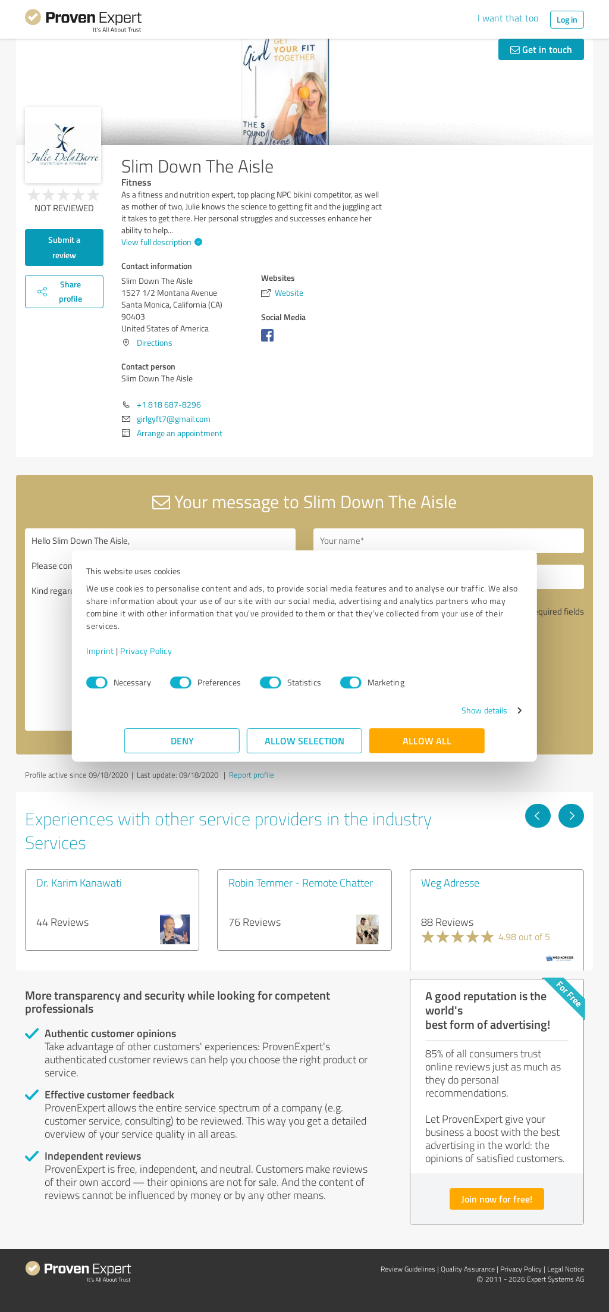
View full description (160, 242)
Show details (446, 710)
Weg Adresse (450, 882)
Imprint (138, 650)
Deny (182, 740)
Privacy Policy (184, 650)
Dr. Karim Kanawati (79, 882)
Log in (567, 19)
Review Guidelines (408, 1269)
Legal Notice (565, 1269)
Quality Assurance (468, 1269)
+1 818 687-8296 (169, 404)
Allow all (427, 740)
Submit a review (64, 247)
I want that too (508, 17)
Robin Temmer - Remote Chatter (300, 882)
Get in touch (541, 49)
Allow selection (304, 740)
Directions (154, 342)
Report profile (251, 774)
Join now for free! (497, 1198)
